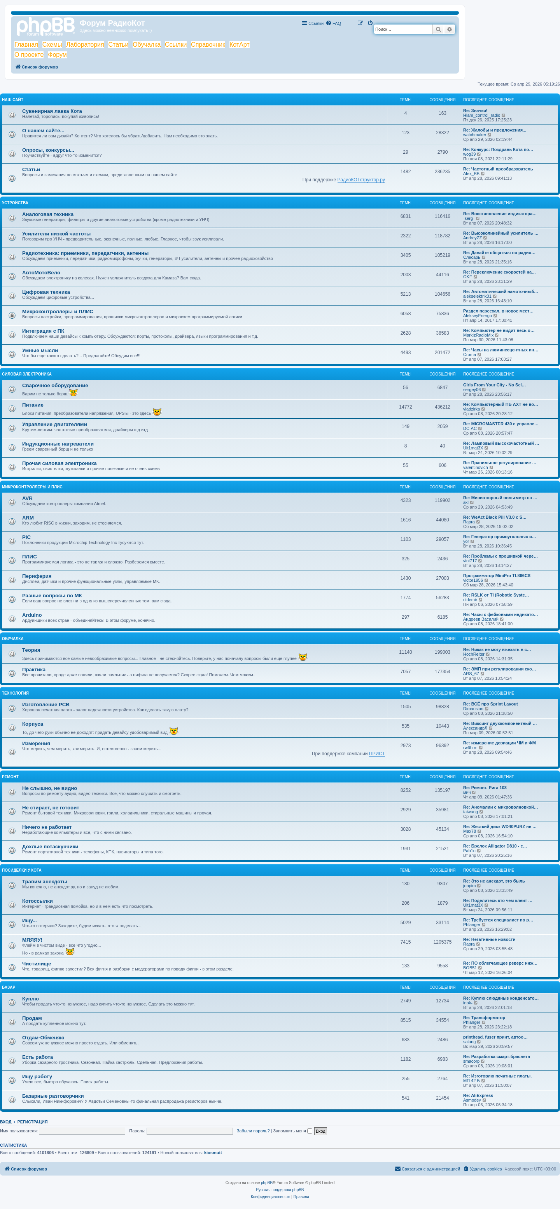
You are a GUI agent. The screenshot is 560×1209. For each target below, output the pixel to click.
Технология (15, 693)
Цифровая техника (46, 292)
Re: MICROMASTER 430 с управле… (501, 423)
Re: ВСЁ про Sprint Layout (490, 704)
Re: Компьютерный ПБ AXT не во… (500, 404)
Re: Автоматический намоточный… (500, 291)
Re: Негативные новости (489, 939)
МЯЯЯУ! (32, 940)
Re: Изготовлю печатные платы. (497, 1076)
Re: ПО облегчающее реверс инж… (500, 963)
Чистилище (36, 964)
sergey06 (472, 389)
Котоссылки (37, 901)
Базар (8, 987)
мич (467, 792)
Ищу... (29, 920)
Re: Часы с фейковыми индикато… (500, 614)
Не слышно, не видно (49, 788)
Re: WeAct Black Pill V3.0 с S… (495, 517)
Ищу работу (37, 1076)
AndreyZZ (472, 237)
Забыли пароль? (253, 1130)
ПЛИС (29, 557)
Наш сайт (12, 100)
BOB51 (470, 967)
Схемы (52, 44)
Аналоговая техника (48, 214)
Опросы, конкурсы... (48, 150)
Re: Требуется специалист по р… (498, 920)
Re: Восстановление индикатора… (500, 213)
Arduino (32, 615)
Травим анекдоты (44, 881)
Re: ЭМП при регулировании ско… (499, 669)
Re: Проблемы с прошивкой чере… (500, 556)
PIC (26, 537)
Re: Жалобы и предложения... (494, 130)
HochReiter (474, 654)
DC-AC (470, 428)
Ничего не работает (47, 827)
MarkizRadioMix (478, 335)
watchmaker (474, 134)
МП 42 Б (471, 1080)
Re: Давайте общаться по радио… (499, 252)
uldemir (470, 599)
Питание (33, 405)
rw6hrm (470, 747)
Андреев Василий (481, 619)
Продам (32, 1018)
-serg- (468, 218)
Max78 (469, 831)
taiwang (470, 811)
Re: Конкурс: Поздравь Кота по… (498, 149)
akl (466, 502)
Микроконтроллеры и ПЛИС (57, 311)
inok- (467, 1002)
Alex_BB (471, 173)
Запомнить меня (292, 1130)
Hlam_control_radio (481, 115)
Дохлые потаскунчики (50, 846)
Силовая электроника (27, 374)
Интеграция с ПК (43, 331)
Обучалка (147, 44)
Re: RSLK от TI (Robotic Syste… (496, 595)
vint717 (470, 560)
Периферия (37, 576)
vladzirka (471, 409)
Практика (34, 669)
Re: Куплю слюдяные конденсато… (501, 998)
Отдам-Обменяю (43, 1038)
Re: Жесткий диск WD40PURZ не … (500, 826)
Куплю (30, 999)
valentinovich (475, 467)
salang (469, 1041)
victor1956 (473, 580)
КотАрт (239, 44)
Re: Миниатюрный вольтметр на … (500, 497)
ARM (28, 518)
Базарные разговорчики (53, 1096)
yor (466, 541)
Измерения (36, 743)
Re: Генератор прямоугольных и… (499, 536)
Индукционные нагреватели (58, 444)
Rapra (469, 521)
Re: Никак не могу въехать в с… (497, 649)
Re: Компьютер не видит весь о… (499, 330)
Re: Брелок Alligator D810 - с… (495, 846)
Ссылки (176, 44)
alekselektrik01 (477, 296)
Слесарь (471, 257)
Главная (26, 44)
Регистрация (33, 1122)
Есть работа (37, 1057)
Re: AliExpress (478, 1095)
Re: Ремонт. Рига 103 (485, 787)
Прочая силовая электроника (59, 463)
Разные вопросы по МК (52, 595)
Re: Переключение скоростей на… (499, 272)
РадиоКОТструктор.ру (361, 179)
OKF (467, 276)
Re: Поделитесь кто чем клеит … (497, 900)
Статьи (118, 44)
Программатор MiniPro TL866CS (496, 575)
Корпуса (32, 724)
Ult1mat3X (473, 448)
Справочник (208, 44)
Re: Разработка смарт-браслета (496, 1056)
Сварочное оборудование (55, 385)
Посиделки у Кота (22, 870)
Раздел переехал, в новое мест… (498, 311)
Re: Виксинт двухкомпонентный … (500, 723)
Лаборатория (85, 44)
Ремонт (10, 777)
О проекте (29, 54)
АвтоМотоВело (41, 272)
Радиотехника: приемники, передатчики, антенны (85, 253)
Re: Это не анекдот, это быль (494, 881)
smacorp (471, 1061)
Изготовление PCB (46, 704)
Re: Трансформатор (484, 1017)
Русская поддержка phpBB (280, 1190)
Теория (31, 650)
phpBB (267, 1183)
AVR (27, 498)
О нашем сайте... (43, 130)
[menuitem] (333, 23)
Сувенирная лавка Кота (52, 111)
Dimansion (473, 708)
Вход (5, 1122)
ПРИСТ (377, 753)
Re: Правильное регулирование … (499, 462)
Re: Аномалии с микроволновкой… (500, 807)
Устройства (15, 203)
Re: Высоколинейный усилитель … (501, 233)
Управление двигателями (54, 424)
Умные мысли (40, 350)
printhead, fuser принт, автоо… (495, 1037)
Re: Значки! (475, 110)
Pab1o (469, 850)
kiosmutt (213, 1152)
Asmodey (472, 1100)
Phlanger (471, 924)
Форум (57, 54)
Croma (469, 354)
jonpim (469, 885)
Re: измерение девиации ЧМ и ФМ (499, 742)
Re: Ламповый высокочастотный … (501, 443)
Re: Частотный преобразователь (498, 169)
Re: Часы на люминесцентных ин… (500, 349)
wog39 (469, 154)
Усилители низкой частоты (56, 234)
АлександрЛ (475, 728)
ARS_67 (471, 673)
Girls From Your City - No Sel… (494, 385)
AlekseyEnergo (477, 315)
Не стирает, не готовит (50, 808)
